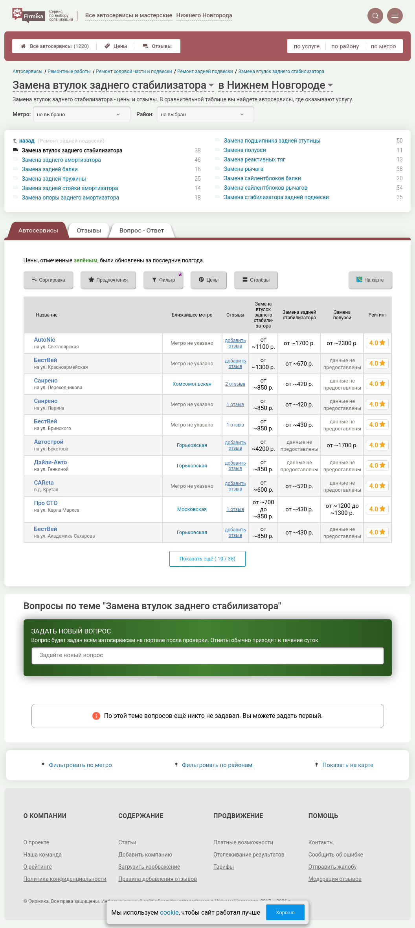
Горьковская (192, 445)
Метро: (22, 114)
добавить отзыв (235, 343)
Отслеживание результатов (249, 854)
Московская (192, 509)
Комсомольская (192, 384)
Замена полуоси (245, 150)
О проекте (37, 842)
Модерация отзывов (335, 879)
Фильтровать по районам (213, 765)
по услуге (307, 46)
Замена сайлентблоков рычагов (266, 187)
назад (62, 141)
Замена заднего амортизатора (61, 160)
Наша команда (43, 854)
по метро (383, 46)
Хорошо (285, 912)
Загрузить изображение (149, 867)
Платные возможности (243, 842)
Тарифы (223, 867)
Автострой (49, 441)
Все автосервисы (55, 46)
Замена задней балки (50, 169)
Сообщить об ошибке (335, 854)
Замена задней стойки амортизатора (70, 188)
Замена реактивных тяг (254, 159)
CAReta (44, 482)
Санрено (46, 380)
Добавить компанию (145, 854)
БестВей (45, 360)
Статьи (127, 842)
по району (345, 46)
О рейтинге (38, 867)
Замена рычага (243, 169)
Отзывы (157, 46)
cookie (169, 912)
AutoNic (44, 339)
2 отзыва (235, 384)
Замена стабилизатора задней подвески (276, 197)
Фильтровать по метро (77, 765)
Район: (145, 114)
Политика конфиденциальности (65, 879)
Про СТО (46, 503)
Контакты (321, 842)
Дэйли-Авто (50, 462)
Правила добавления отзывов (157, 879)
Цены (116, 46)
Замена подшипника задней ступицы (272, 140)
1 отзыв (235, 404)
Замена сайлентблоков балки (262, 178)
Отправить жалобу (332, 867)
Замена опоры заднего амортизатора (70, 197)
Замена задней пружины (54, 178)
